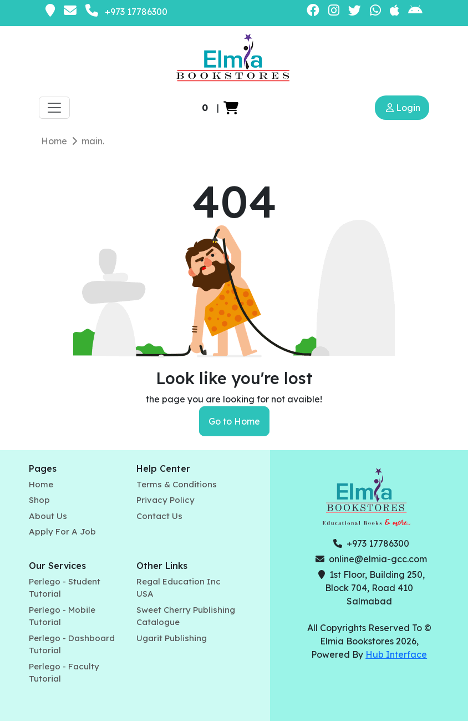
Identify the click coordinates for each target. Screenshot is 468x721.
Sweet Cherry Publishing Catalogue (185, 616)
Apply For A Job (62, 531)
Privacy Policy (165, 500)
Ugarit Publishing (171, 638)
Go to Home (234, 421)
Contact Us (159, 516)
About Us (48, 516)
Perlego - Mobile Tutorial (62, 616)
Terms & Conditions (176, 484)
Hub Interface (396, 654)
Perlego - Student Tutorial (64, 587)
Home (54, 141)
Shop (39, 500)
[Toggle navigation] (54, 108)
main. (93, 141)
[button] (231, 107)
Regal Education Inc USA (178, 587)
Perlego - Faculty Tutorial (64, 672)
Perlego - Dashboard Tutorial (72, 644)
